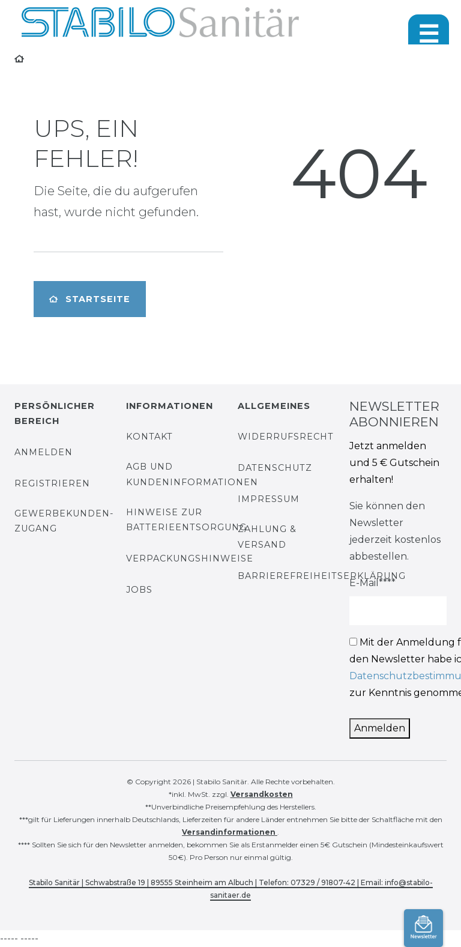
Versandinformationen (229, 832)
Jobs (139, 589)
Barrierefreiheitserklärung (322, 575)
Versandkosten (261, 794)
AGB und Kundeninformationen (192, 474)
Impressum (269, 499)
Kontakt (149, 436)
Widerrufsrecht (286, 436)
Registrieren (52, 483)
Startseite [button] (89, 299)
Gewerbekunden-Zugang (64, 521)
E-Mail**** (372, 582)
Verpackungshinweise (189, 558)
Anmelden (43, 452)
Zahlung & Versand (267, 536)
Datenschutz (275, 467)
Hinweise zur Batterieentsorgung (186, 520)
